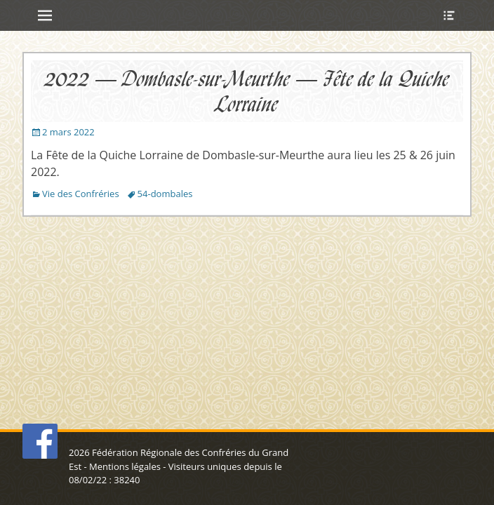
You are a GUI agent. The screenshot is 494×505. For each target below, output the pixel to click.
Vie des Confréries (80, 193)
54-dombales (165, 193)
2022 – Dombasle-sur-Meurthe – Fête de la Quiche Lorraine (247, 90)
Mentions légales (125, 466)
